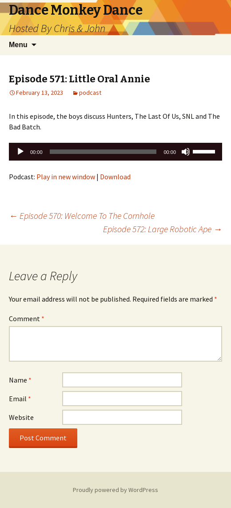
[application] (115, 152)
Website (21, 417)
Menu (18, 44)
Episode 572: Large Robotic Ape (162, 228)
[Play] (20, 151)
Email (20, 398)
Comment (26, 318)
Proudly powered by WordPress (115, 490)
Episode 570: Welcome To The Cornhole (82, 215)
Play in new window (65, 176)
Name (20, 379)
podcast (90, 93)
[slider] (103, 151)
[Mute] (185, 151)
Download (115, 176)
